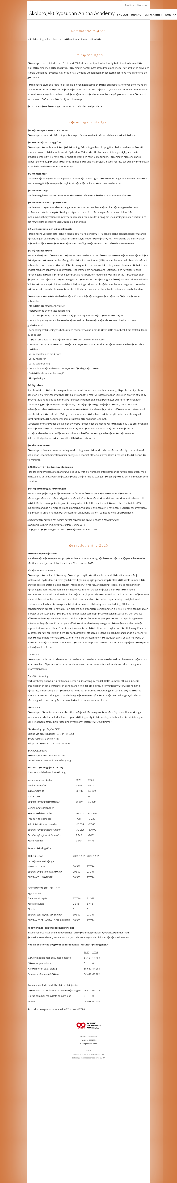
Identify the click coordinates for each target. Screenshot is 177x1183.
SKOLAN (122, 14)
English (129, 5)
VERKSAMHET (153, 14)
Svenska (142, 5)
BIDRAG (136, 14)
